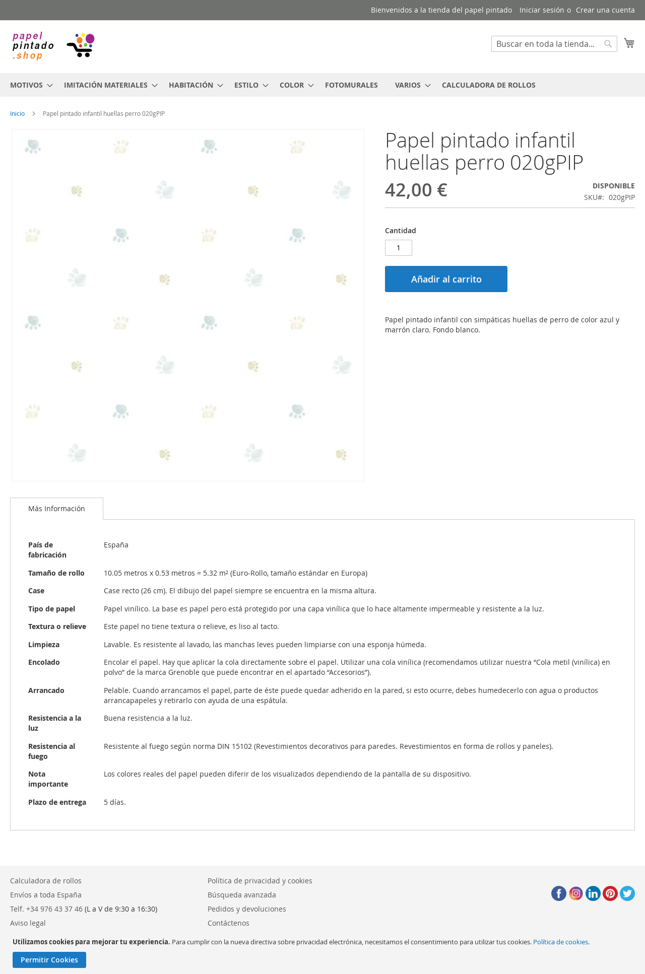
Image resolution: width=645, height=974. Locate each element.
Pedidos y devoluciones (247, 909)
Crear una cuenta (605, 10)
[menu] (322, 85)
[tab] (56, 509)
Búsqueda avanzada (242, 894)
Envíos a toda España (46, 894)
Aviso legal (28, 923)
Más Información (56, 508)
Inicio (17, 113)
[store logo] (53, 46)
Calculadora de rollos (46, 880)
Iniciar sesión (542, 10)
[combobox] (554, 44)
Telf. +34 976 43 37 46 (46, 909)
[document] (324, 952)
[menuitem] (28, 85)
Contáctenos (228, 923)
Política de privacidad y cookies (260, 880)
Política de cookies (560, 941)
